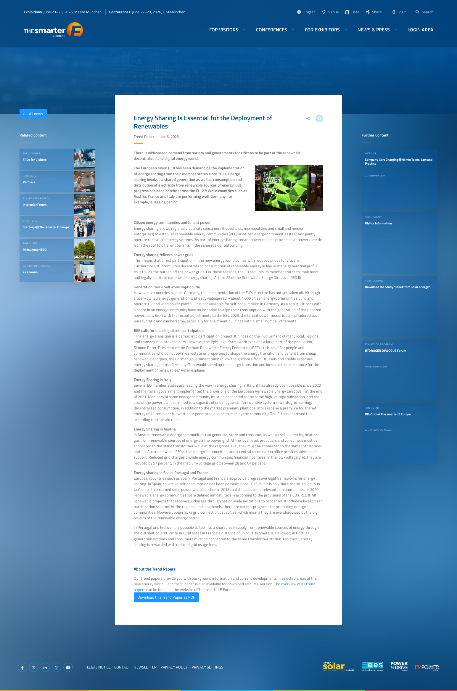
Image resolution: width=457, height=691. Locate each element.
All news (31, 114)
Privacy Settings (207, 667)
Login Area (420, 29)
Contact (122, 667)
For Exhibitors (322, 29)
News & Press (374, 29)
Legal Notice (99, 667)
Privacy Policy (174, 667)
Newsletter (145, 667)
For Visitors (223, 29)
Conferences (271, 29)
